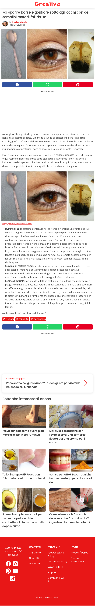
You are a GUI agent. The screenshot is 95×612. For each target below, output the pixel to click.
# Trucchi (8, 319)
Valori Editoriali (56, 567)
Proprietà (53, 572)
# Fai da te (22, 319)
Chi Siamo (35, 552)
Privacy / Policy (79, 552)
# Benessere (38, 319)
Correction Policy (57, 561)
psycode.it (35, 563)
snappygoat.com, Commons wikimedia (17, 224)
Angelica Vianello (19, 22)
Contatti (34, 558)
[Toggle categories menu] (4, 4)
